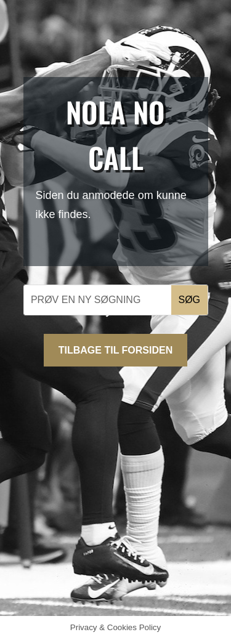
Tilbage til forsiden (115, 350)
